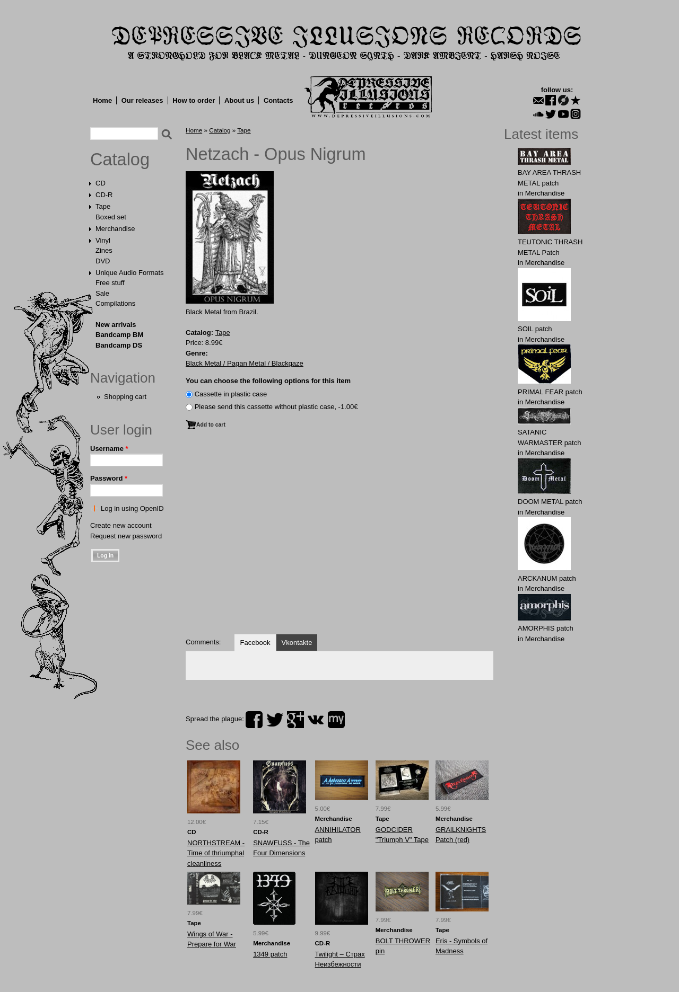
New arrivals (115, 325)
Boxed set (110, 217)
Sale (102, 293)
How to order (193, 100)
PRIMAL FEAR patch (550, 392)
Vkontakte (297, 642)
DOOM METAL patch (550, 502)
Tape (102, 206)
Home (102, 100)
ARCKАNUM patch (547, 578)
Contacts (278, 100)
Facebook (255, 642)
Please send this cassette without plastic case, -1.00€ (276, 407)
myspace (336, 719)
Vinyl (102, 240)
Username (109, 449)
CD (100, 183)
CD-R (104, 195)
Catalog (120, 159)
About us (239, 100)
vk (315, 719)
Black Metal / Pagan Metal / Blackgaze (244, 363)
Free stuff (110, 283)
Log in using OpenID (132, 508)
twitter (274, 719)
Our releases (142, 100)
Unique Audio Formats (129, 273)
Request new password (126, 536)
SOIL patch (535, 329)
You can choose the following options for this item (268, 381)
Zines (103, 250)
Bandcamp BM (119, 335)
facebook (254, 719)
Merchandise (115, 229)
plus (295, 719)
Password (108, 478)
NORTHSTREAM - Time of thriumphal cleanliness (216, 853)
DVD (102, 261)
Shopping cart (125, 397)
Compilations (115, 303)
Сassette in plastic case (231, 394)
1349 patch (270, 954)
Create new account (121, 525)
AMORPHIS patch (545, 628)
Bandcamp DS (118, 345)
